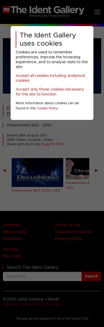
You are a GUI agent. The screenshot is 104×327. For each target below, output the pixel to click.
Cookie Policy (47, 108)
